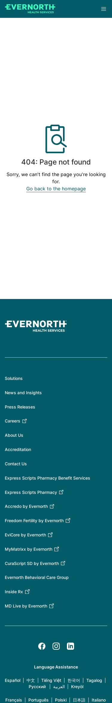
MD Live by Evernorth (26, 605)
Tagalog (94, 680)
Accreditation (18, 449)
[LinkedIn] (70, 646)
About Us (14, 435)
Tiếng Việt (51, 680)
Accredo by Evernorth (26, 506)
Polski (61, 699)
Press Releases (20, 406)
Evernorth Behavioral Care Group (37, 577)
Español (12, 680)
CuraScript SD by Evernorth (32, 563)
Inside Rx (14, 591)
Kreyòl (77, 686)
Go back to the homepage (56, 189)
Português (38, 699)
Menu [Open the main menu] (103, 8)
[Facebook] (41, 646)
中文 (31, 680)
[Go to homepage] (30, 9)
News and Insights (23, 392)
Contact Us (16, 463)
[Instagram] (56, 646)
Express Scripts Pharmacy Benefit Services (47, 477)
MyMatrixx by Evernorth (28, 549)
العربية (59, 686)
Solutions (14, 378)
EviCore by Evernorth (25, 534)
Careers (12, 420)
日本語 (79, 699)
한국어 (73, 680)
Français (13, 699)
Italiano (99, 699)
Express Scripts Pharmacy (31, 492)
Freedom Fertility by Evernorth (34, 520)
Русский (37, 686)
